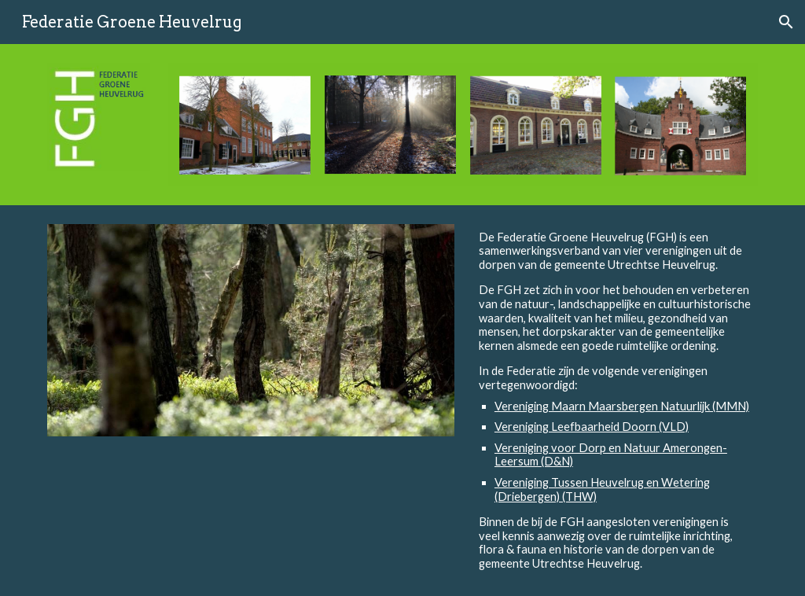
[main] (615, 400)
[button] (786, 22)
